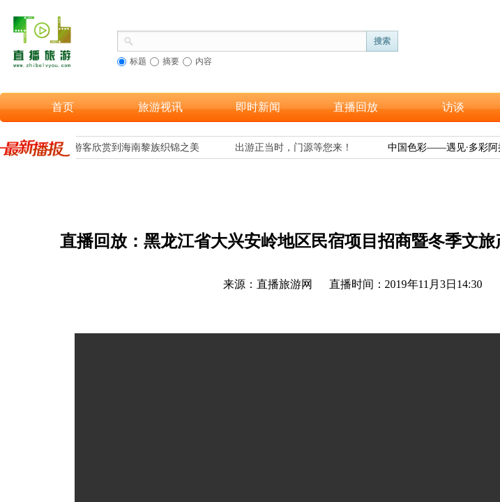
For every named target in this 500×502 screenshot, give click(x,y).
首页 (63, 107)
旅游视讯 (160, 107)
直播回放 (355, 107)
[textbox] (250, 40)
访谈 (453, 107)
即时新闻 (258, 107)
